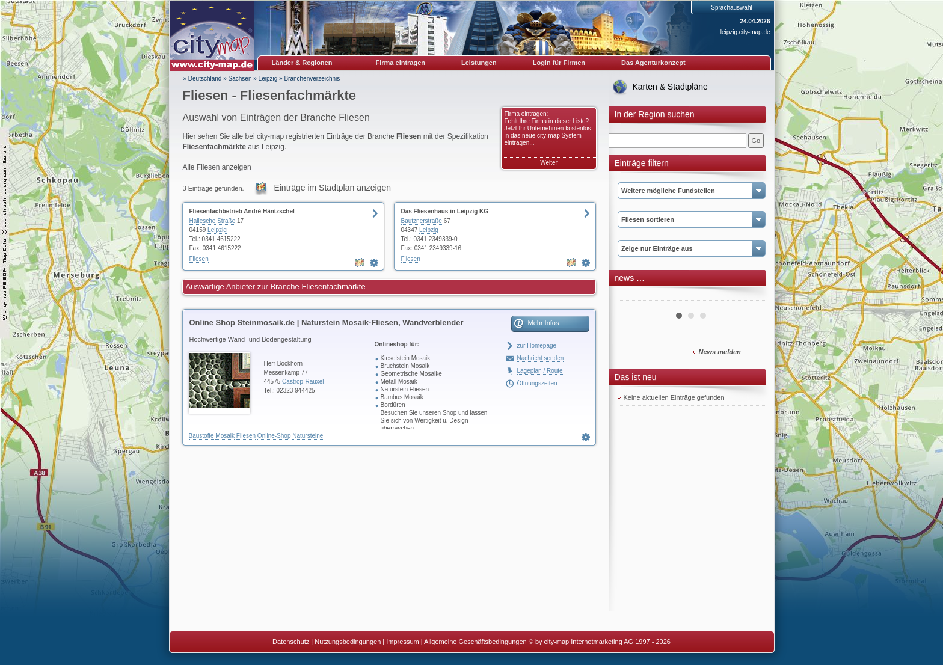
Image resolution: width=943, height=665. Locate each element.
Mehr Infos (543, 322)
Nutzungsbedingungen (348, 641)
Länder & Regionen (302, 62)
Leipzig (268, 78)
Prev (633, 295)
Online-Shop (274, 435)
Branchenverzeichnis (312, 78)
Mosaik (225, 435)
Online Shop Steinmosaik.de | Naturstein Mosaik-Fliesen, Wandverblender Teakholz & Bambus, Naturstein (326, 324)
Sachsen (240, 78)
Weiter (549, 162)
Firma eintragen (401, 62)
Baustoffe (201, 435)
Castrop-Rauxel (303, 381)
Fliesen (199, 259)
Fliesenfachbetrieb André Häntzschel (242, 211)
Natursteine (307, 435)
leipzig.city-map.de (745, 32)
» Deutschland (202, 78)
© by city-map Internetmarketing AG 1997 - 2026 (600, 641)
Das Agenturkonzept (653, 62)
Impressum (402, 641)
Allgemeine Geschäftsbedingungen (475, 641)
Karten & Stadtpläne (670, 86)
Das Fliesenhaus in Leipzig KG (445, 211)
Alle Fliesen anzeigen (217, 167)
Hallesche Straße (212, 221)
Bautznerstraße (421, 221)
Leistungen (479, 62)
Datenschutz (290, 641)
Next (749, 295)
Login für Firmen (559, 62)
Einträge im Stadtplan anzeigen (332, 187)
